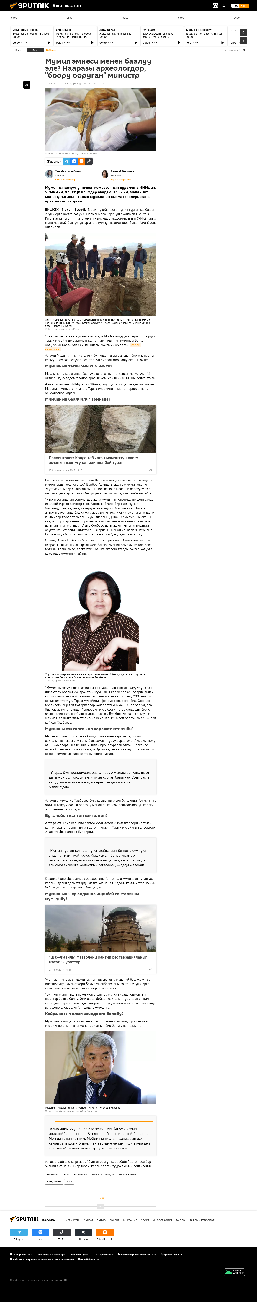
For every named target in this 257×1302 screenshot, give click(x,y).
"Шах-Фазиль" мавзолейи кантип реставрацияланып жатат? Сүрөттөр (98, 959)
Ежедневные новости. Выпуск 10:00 (204, 35)
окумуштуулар (54, 1181)
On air (233, 30)
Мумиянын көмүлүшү (103, 1174)
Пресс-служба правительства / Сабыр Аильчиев (72, 1110)
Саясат (88, 1220)
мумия (69, 1181)
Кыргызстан (53, 1174)
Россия (114, 1220)
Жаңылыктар (80, 1174)
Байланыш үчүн (79, 1254)
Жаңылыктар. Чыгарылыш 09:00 (115, 35)
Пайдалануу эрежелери (51, 1254)
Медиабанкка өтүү (88, 153)
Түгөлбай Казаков (127, 1174)
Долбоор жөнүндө (21, 1254)
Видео (180, 1220)
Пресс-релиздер (103, 1254)
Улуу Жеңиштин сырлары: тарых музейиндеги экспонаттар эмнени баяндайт (161, 37)
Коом (66, 1174)
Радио (101, 1220)
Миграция (130, 1220)
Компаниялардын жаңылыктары (136, 1254)
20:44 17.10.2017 (54, 83)
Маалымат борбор (202, 1220)
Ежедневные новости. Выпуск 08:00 (31, 35)
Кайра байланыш (88, 1259)
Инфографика (162, 1220)
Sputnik (51, 153)
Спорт (145, 1220)
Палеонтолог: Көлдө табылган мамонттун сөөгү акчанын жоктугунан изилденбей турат (93, 460)
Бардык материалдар (65, 179)
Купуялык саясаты (171, 1254)
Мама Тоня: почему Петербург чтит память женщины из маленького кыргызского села (74, 37)
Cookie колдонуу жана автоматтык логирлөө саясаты (42, 1259)
